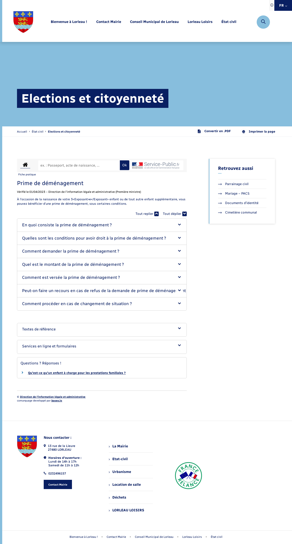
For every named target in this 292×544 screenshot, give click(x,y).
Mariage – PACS (233, 193)
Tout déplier (175, 214)
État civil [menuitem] (216, 536)
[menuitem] (69, 22)
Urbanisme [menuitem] (120, 472)
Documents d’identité (238, 203)
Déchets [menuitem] (117, 497)
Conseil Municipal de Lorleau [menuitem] (154, 536)
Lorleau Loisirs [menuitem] (192, 536)
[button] (102, 225)
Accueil (22, 131)
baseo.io (56, 400)
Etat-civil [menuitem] (118, 459)
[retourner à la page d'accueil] (23, 22)
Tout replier (147, 214)
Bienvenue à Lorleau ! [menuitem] (84, 536)
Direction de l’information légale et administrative (52, 396)
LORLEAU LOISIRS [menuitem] (126, 510)
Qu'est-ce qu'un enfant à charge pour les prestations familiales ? (77, 373)
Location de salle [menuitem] (125, 484)
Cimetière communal (237, 212)
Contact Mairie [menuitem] (116, 536)
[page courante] (64, 131)
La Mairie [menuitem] (118, 446)
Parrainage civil (233, 184)
